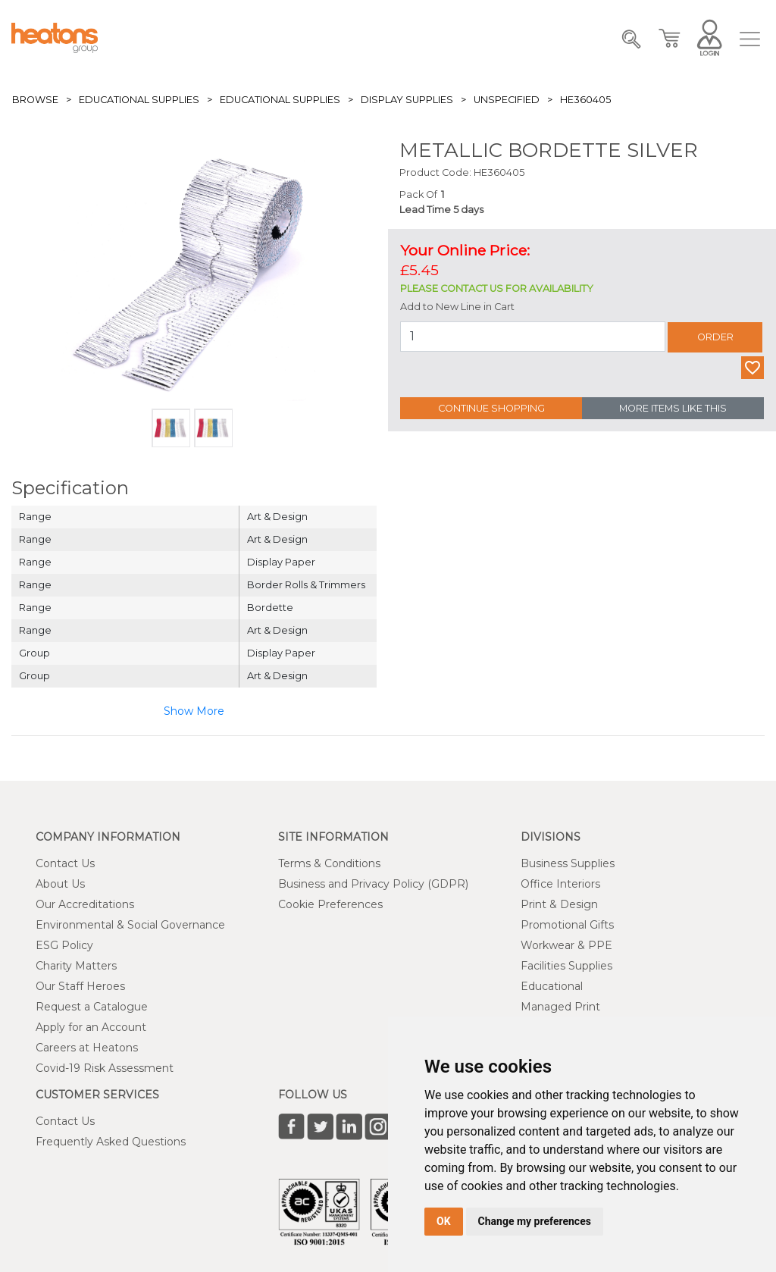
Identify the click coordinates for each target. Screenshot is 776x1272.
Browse (35, 99)
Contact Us (65, 863)
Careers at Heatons (87, 1047)
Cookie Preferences (330, 904)
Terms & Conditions (329, 863)
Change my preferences (534, 1221)
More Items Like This (673, 408)
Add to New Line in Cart (457, 306)
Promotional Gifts (567, 925)
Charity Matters (76, 966)
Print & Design (559, 904)
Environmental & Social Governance (130, 925)
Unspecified (507, 99)
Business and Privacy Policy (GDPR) (373, 884)
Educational (552, 986)
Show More (194, 711)
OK (443, 1221)
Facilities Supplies (566, 966)
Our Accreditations (85, 904)
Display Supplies (407, 99)
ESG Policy (64, 945)
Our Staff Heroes (80, 986)
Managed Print (560, 1007)
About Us (60, 884)
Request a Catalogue (92, 1007)
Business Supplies (568, 863)
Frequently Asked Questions (111, 1141)
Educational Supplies (139, 99)
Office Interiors (560, 884)
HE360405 (585, 99)
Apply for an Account (91, 1027)
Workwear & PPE (566, 945)
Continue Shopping (491, 408)
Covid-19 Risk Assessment (105, 1068)
